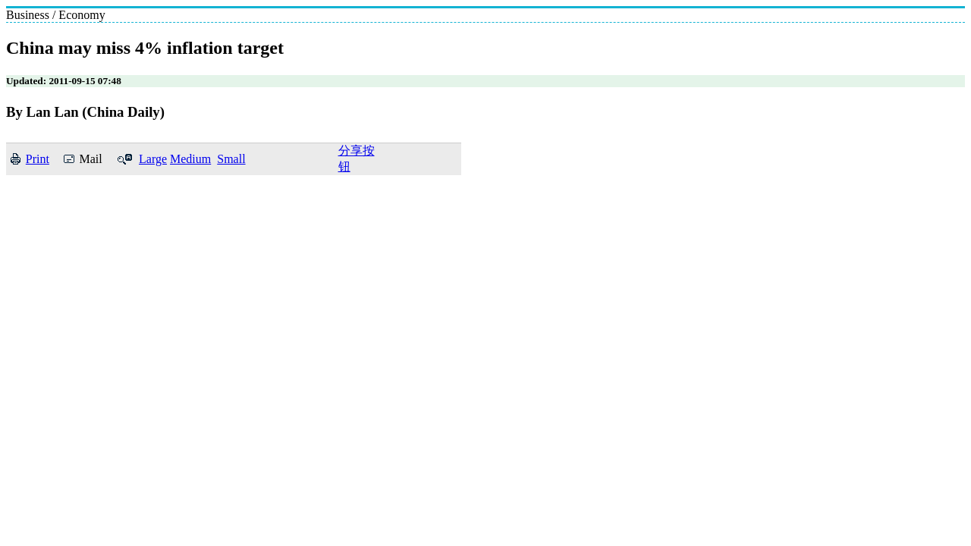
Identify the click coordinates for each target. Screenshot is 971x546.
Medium (190, 158)
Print (37, 158)
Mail (90, 158)
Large (153, 158)
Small (231, 158)
